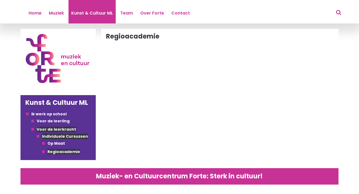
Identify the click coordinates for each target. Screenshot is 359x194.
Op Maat (56, 143)
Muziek (56, 13)
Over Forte (152, 13)
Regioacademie (63, 151)
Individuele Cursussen (65, 136)
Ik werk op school (49, 114)
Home (35, 13)
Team (126, 13)
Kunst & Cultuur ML (92, 13)
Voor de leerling (53, 121)
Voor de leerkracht (56, 129)
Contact (180, 13)
